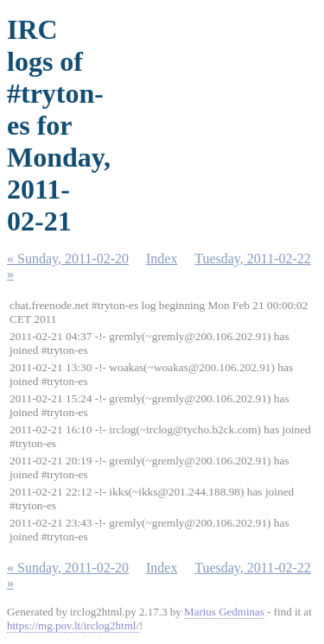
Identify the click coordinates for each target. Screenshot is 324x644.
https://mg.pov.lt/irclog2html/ (73, 625)
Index (161, 258)
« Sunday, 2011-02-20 (68, 258)
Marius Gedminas (224, 611)
